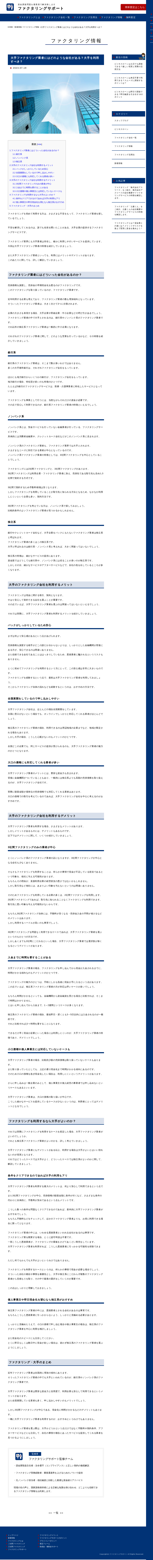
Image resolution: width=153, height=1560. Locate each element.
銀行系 (17, 154)
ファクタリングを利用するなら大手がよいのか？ (32, 195)
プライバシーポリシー (48, 1541)
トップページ (13, 1535)
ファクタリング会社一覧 (57, 17)
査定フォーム (45, 1544)
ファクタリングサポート (17, 1550)
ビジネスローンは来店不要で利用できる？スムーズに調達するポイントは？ (128, 81)
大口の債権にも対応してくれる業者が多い (33, 176)
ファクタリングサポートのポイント (53, 1538)
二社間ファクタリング (16, 1544)
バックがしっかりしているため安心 (30, 169)
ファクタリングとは (29, 17)
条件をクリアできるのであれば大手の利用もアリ (36, 198)
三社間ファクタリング (16, 1547)
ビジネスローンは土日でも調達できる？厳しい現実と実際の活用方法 (128, 67)
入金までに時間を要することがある (30, 187)
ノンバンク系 (20, 158)
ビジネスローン (121, 130)
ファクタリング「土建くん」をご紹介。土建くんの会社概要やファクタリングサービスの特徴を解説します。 (128, 213)
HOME (10, 27)
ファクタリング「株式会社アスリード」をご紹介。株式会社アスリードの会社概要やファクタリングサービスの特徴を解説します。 (128, 194)
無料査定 (131, 17)
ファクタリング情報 (111, 17)
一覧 (56, 1513)
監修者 (35, 1454)
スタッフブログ (121, 122)
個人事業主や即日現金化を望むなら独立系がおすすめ (38, 202)
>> (61, 1513)
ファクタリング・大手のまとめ (24, 206)
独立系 (17, 161)
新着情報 (19, 27)
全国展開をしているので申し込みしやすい (33, 172)
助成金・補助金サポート (49, 1547)
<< (50, 1513)
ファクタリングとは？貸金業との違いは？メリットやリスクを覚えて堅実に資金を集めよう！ (128, 229)
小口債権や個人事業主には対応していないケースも (37, 191)
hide (39, 144)
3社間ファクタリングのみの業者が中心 (32, 184)
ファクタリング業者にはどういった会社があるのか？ (34, 150)
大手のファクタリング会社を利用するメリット (31, 165)
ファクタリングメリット (49, 1535)
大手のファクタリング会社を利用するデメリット (32, 180)
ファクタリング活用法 (85, 17)
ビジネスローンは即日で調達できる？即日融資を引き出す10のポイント (128, 95)
